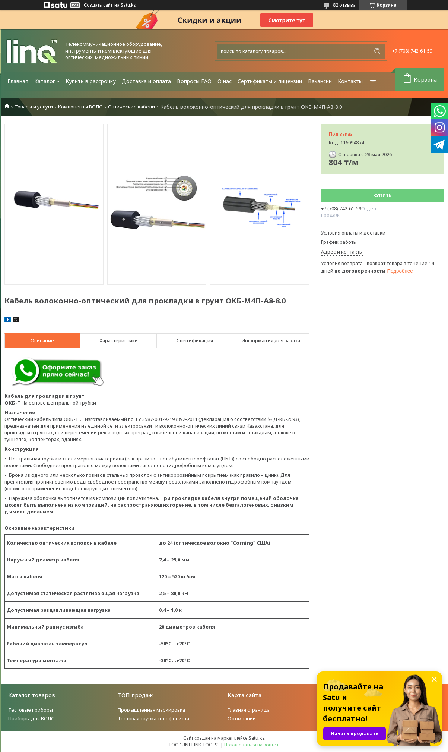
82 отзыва (344, 4)
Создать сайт (98, 5)
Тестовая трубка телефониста (153, 718)
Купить (382, 195)
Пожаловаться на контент (252, 745)
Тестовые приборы (30, 710)
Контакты (350, 81)
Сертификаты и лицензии (270, 81)
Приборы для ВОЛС (31, 718)
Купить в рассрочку (91, 81)
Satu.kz (256, 737)
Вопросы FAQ (194, 81)
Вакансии (320, 81)
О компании (242, 718)
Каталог (44, 81)
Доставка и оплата (146, 81)
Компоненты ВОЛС (80, 107)
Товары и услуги (34, 107)
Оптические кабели (131, 107)
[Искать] (377, 51)
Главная (17, 81)
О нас (224, 81)
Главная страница (249, 710)
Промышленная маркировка (151, 710)
